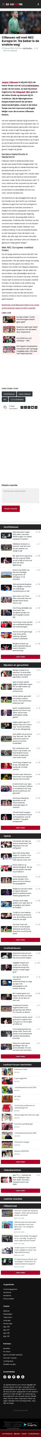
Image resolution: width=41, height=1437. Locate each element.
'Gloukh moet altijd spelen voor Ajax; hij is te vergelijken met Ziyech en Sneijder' (22, 904)
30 (38, 798)
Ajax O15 (6, 1336)
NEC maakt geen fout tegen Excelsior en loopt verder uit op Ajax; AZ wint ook (22, 996)
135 (38, 556)
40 (38, 924)
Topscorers (7, 1317)
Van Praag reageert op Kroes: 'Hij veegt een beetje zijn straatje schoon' (22, 765)
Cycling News (8, 1361)
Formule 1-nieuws (10, 1358)
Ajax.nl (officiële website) (13, 1355)
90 (38, 812)
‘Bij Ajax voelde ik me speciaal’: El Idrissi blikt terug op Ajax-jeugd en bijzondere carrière (22, 673)
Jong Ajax (6, 1320)
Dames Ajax (7, 1324)
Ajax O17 (6, 1330)
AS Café (17, 1096)
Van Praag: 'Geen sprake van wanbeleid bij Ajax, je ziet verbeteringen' (22, 624)
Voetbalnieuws (34, 1434)
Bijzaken (17, 1434)
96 (38, 774)
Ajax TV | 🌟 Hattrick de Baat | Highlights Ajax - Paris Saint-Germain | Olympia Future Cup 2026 (22, 1179)
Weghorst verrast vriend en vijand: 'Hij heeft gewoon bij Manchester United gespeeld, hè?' (22, 892)
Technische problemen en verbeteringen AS (24, 1106)
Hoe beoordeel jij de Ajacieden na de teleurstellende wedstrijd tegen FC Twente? (21, 802)
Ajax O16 (6, 1333)
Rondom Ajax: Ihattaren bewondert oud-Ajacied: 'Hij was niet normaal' (22, 776)
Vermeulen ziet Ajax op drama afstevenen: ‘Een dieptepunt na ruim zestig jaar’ (22, 844)
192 (37, 993)
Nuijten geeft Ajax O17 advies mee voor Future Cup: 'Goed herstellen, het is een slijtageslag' (22, 725)
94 (38, 622)
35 (38, 584)
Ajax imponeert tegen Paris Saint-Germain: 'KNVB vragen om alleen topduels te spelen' (22, 535)
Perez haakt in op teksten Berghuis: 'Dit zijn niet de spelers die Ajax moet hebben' (22, 868)
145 (37, 644)
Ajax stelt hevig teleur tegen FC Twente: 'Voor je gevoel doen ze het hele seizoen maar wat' (22, 856)
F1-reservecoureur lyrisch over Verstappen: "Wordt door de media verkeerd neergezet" (25, 1261)
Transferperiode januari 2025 (25, 1133)
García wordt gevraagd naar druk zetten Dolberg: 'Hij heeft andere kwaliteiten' (22, 635)
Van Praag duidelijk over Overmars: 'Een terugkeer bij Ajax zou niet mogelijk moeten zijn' (22, 612)
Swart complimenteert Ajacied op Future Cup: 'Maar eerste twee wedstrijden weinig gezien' (22, 712)
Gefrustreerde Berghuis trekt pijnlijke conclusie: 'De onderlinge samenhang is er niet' (22, 587)
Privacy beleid (8, 1299)
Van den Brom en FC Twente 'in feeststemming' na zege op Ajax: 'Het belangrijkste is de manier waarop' (22, 983)
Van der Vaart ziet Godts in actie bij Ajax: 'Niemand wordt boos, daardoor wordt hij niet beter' (22, 929)
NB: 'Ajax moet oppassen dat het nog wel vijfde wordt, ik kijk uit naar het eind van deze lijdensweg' (22, 560)
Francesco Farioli (20, 1069)
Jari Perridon (27, 48)
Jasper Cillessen (10, 82)
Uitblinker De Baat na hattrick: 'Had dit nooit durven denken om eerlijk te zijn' (21, 547)
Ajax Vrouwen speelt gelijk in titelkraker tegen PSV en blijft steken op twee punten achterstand (22, 686)
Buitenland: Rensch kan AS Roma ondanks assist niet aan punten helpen (22, 955)
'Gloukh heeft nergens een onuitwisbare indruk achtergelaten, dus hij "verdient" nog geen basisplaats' (22, 817)
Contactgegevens (10, 1289)
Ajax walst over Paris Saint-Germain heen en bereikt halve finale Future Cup (22, 599)
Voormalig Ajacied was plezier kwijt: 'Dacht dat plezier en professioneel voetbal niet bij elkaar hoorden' (22, 1033)
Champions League (21, 1142)
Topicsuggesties (20, 1078)
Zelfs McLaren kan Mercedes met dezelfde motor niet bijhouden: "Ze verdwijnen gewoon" (25, 1225)
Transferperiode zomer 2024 (25, 1087)
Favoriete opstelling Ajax (23, 1124)
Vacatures (7, 1292)
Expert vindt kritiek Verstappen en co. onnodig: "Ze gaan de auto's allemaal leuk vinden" (26, 1238)
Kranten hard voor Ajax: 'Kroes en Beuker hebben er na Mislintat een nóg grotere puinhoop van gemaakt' (22, 788)
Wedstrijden (7, 1314)
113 (38, 596)
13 (38, 953)
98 (38, 912)
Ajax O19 (6, 1327)
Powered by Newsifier (20, 1410)
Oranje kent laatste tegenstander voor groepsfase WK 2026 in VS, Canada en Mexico (22, 1008)
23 (38, 532)
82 (38, 784)
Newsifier (6, 1348)
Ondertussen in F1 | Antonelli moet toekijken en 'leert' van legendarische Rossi (25, 1250)
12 (38, 708)
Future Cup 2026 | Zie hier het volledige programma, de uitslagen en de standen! (21, 574)
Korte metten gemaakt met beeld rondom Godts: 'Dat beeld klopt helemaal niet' (22, 699)
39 (38, 762)
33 (38, 608)
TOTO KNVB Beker (30, 85)
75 (38, 632)
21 (38, 977)
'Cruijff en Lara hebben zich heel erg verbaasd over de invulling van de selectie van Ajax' (22, 915)
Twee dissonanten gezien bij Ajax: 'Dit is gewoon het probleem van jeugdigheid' (22, 880)
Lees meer (20, 657)
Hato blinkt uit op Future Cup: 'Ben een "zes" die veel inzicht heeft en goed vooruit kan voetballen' (22, 738)
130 (37, 901)
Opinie (24, 1434)
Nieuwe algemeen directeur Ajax (26, 1115)
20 (38, 877)
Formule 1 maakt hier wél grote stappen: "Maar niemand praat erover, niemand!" (26, 1213)
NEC (28, 92)
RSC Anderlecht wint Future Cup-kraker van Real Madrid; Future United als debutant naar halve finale (22, 753)
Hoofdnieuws (7, 1434)
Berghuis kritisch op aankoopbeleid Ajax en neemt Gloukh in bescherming (22, 647)
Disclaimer (7, 1295)
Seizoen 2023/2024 (21, 1151)
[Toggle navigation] (3, 4)
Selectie (6, 1311)
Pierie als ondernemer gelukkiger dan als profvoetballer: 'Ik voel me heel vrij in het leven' (22, 1046)
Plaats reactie (10, 508)
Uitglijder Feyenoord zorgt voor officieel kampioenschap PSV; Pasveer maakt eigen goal (21, 967)
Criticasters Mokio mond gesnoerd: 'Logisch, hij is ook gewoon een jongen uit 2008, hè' (22, 1020)
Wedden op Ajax (9, 1364)
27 (38, 1017)
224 (37, 963)
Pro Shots (6, 1352)
